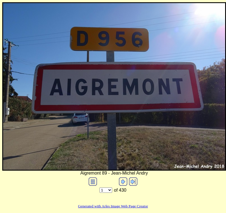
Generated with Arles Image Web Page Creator (113, 206)
